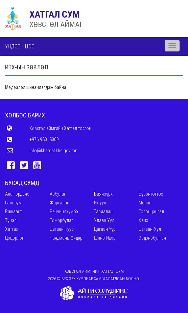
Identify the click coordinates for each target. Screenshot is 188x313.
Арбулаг (58, 194)
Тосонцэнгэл (151, 211)
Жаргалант (60, 202)
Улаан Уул (104, 220)
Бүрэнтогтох (151, 194)
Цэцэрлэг (14, 238)
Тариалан (103, 211)
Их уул (100, 202)
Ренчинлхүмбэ (64, 211)
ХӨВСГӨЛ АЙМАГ (56, 24)
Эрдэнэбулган (152, 238)
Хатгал (11, 229)
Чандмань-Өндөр (66, 238)
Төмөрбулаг (61, 220)
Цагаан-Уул (150, 229)
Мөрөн (145, 202)
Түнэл (11, 220)
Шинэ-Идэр (105, 238)
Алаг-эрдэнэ (17, 194)
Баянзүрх (103, 194)
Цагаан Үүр (105, 229)
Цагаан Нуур (62, 229)
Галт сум (13, 202)
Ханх (143, 220)
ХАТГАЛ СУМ (54, 14)
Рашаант (13, 211)
